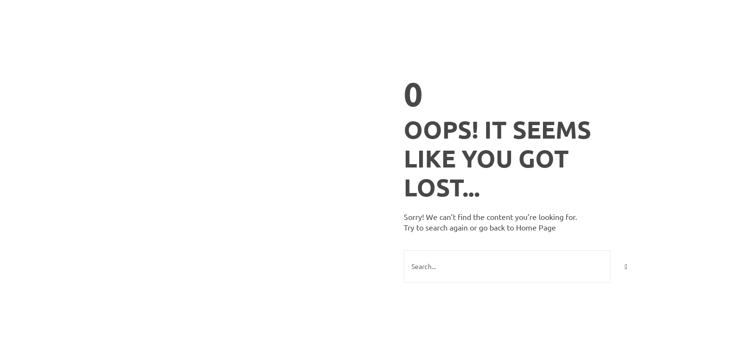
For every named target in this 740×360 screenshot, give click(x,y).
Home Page (536, 227)
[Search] (626, 266)
